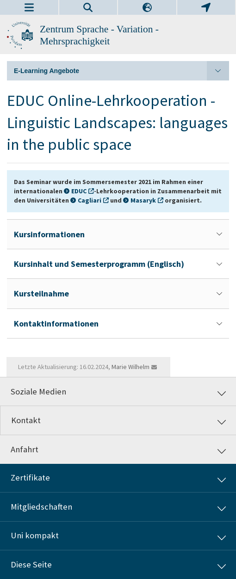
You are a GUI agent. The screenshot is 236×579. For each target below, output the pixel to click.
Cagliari (89, 200)
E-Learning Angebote (121, 70)
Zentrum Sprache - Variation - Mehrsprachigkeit (99, 35)
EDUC (79, 191)
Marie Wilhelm (130, 367)
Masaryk (143, 200)
